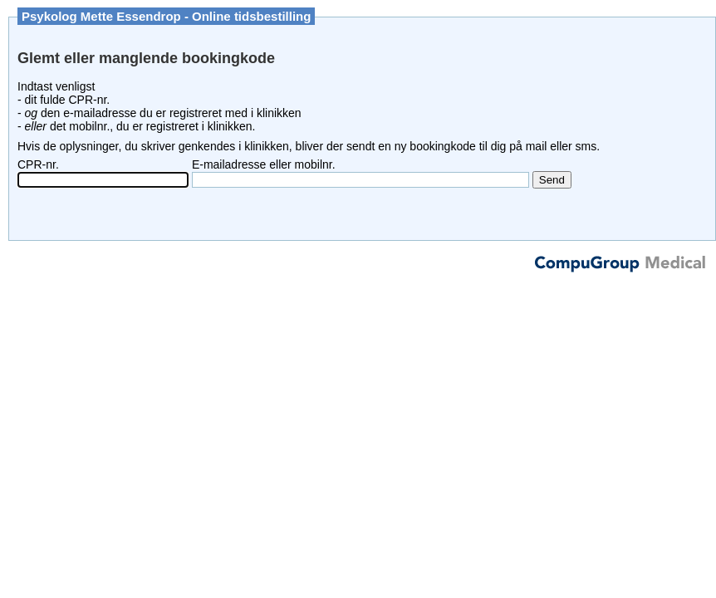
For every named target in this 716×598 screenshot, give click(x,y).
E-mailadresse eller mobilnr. (264, 164)
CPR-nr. (38, 164)
